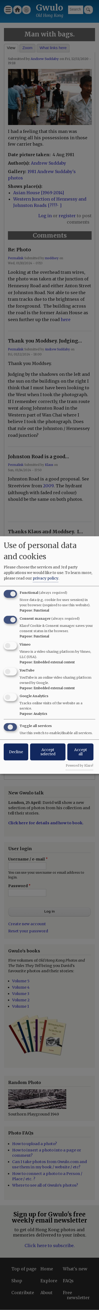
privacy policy (45, 578)
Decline (16, 751)
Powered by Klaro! (79, 765)
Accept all (80, 751)
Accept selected (47, 751)
